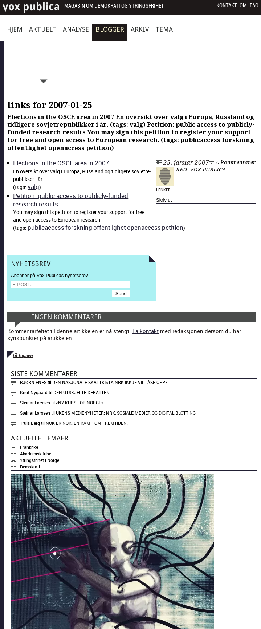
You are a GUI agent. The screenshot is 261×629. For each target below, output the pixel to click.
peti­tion (172, 227)
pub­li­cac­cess (46, 227)
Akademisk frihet (36, 453)
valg (33, 186)
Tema (164, 29)
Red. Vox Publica (201, 169)
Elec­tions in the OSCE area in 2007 (61, 163)
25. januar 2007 (186, 162)
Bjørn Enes (33, 382)
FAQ (254, 5)
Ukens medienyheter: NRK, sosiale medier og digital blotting (126, 413)
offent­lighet (109, 227)
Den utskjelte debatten (81, 392)
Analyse (76, 29)
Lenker (163, 190)
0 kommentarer (236, 162)
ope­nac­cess (144, 227)
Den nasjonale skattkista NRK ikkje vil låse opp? (109, 382)
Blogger (109, 29)
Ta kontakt (145, 331)
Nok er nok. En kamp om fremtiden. (87, 423)
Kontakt (226, 5)
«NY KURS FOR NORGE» (79, 403)
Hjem (15, 29)
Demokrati (30, 467)
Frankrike (29, 447)
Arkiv (140, 29)
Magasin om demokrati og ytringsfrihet (114, 6)
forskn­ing (78, 227)
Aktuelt (42, 29)
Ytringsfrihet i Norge (39, 460)
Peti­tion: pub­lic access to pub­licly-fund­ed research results (70, 199)
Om (243, 5)
